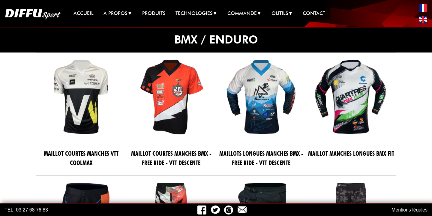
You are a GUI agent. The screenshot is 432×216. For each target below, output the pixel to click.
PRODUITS (154, 13)
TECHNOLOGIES (197, 13)
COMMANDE (244, 13)
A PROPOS (118, 13)
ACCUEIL (84, 13)
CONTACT (314, 13)
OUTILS (282, 13)
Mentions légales (410, 209)
